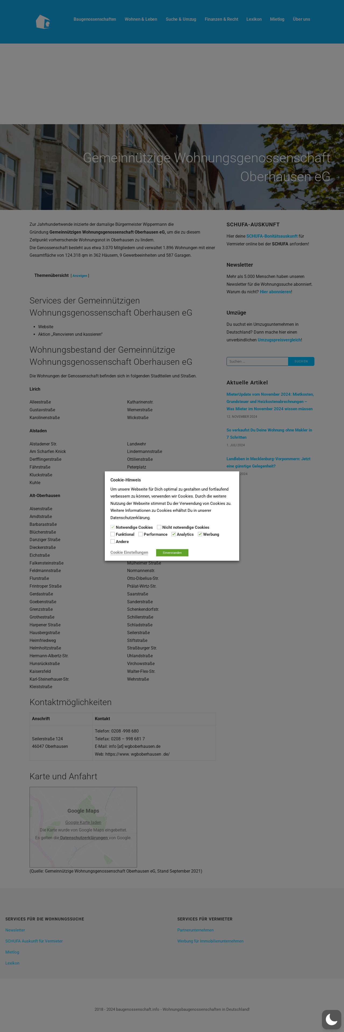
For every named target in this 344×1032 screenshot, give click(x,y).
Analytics (185, 534)
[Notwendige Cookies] (112, 527)
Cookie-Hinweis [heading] (125, 479)
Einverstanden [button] (172, 553)
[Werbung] (200, 534)
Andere (122, 541)
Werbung (211, 534)
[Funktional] (112, 534)
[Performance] (140, 534)
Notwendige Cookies (134, 527)
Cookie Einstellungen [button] (129, 552)
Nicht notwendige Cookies (185, 527)
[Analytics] (173, 534)
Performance (155, 534)
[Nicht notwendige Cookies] (159, 527)
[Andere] (112, 541)
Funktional (125, 534)
